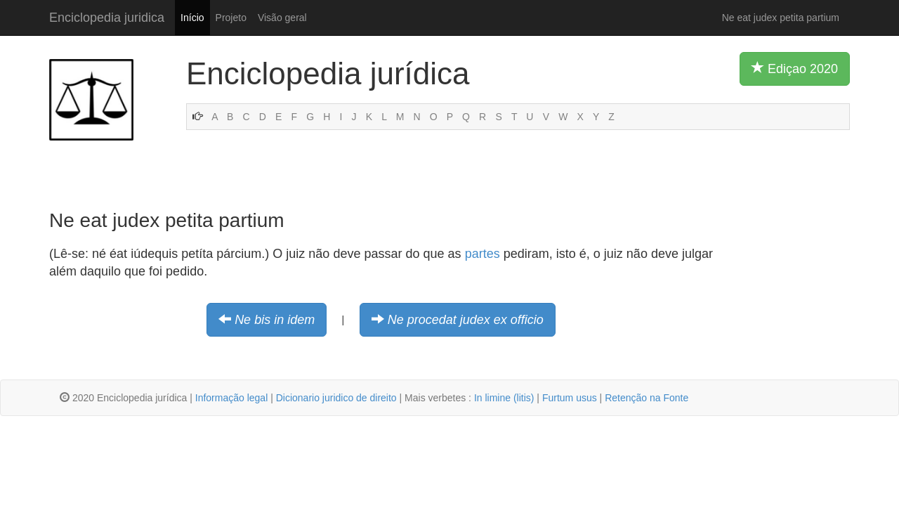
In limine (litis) (504, 397)
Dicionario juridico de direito (336, 397)
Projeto (231, 17)
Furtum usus (569, 397)
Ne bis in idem (275, 320)
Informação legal (231, 397)
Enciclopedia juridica (106, 18)
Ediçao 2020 (795, 68)
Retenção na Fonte (646, 397)
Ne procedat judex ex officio (466, 320)
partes (482, 254)
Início (192, 17)
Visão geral (282, 17)
